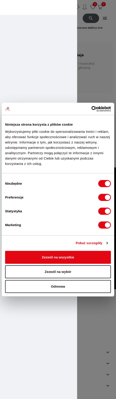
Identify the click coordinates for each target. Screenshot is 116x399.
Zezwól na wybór (58, 272)
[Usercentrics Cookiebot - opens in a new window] (91, 109)
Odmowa (58, 286)
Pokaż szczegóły (89, 243)
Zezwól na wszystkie (58, 257)
